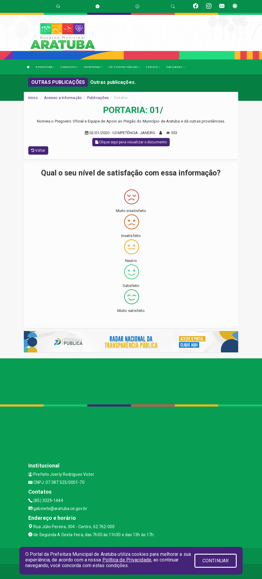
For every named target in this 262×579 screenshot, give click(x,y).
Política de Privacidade (126, 560)
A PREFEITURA (45, 67)
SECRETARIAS (93, 67)
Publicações (98, 97)
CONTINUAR (215, 561)
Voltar (38, 150)
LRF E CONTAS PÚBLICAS (124, 67)
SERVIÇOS (153, 67)
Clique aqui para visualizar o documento (131, 142)
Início (33, 97)
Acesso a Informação (63, 97)
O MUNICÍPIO (69, 67)
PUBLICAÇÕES (175, 67)
